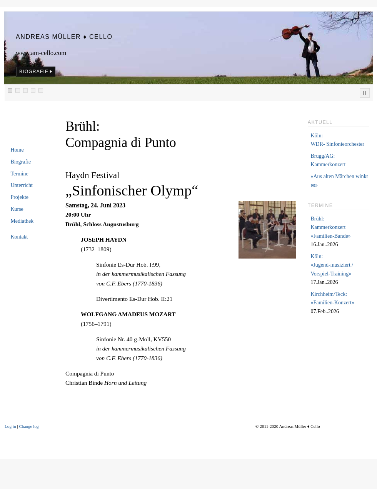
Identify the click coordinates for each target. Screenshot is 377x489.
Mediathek (21, 221)
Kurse (16, 209)
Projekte (19, 197)
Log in (10, 426)
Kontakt (19, 237)
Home (16, 150)
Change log (28, 426)
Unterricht (21, 185)
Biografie (20, 162)
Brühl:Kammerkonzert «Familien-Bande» (330, 227)
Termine (19, 174)
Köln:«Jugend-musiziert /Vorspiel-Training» (331, 265)
